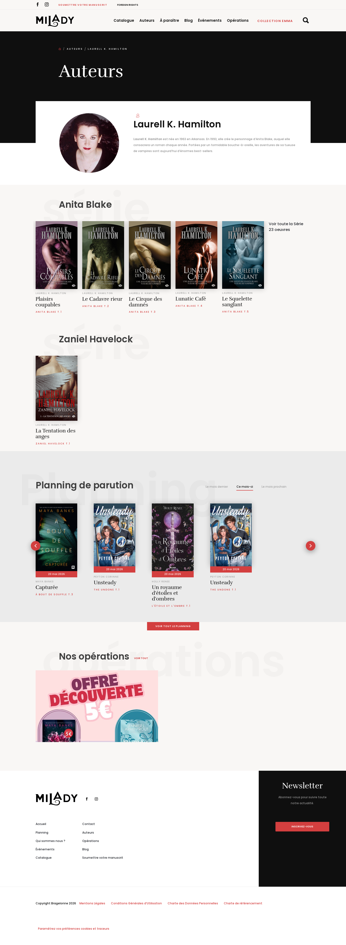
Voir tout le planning (173, 626)
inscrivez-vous (302, 826)
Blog (188, 20)
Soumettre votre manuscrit (82, 5)
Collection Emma (275, 21)
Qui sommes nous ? (50, 841)
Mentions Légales (92, 903)
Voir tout (141, 658)
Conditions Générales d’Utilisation (136, 903)
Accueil (41, 824)
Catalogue (124, 20)
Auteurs (146, 20)
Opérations (238, 20)
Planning (42, 832)
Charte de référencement (243, 903)
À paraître (169, 20)
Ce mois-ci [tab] (244, 487)
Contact (88, 824)
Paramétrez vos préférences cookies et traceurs (73, 929)
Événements (210, 20)
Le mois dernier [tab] (217, 487)
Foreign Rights (127, 5)
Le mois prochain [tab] (274, 487)
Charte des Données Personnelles (193, 903)
